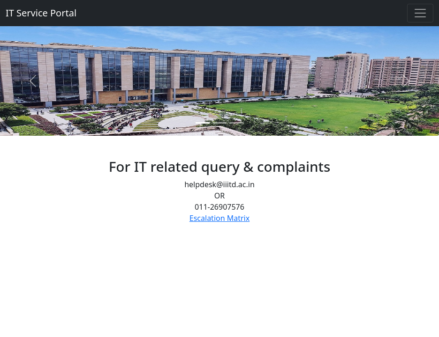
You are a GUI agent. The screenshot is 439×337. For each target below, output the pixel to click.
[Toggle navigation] (420, 13)
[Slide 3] (236, 122)
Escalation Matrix (219, 218)
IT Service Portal (41, 13)
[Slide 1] (203, 122)
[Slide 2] (219, 122)
